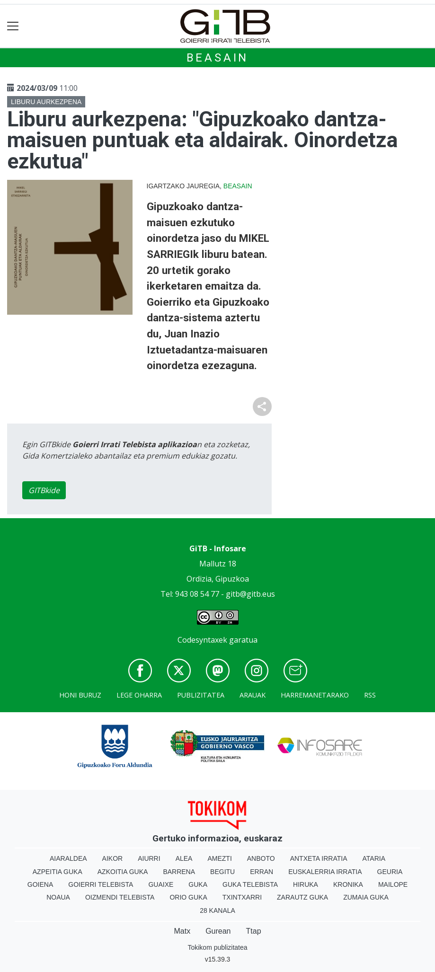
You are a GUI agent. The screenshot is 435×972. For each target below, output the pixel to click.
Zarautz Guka (302, 897)
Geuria (390, 871)
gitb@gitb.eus (250, 594)
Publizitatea (200, 694)
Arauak (253, 694)
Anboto (261, 858)
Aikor (112, 858)
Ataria (374, 858)
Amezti (219, 858)
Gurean (218, 931)
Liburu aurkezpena (46, 102)
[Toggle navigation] (13, 26)
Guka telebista (250, 884)
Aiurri (149, 858)
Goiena (40, 884)
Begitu (222, 871)
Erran (261, 871)
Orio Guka (188, 897)
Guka (197, 884)
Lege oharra (139, 694)
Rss (370, 694)
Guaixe (160, 884)
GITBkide (44, 490)
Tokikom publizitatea (217, 947)
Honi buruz (80, 694)
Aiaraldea (68, 858)
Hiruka (305, 884)
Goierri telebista (100, 884)
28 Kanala (217, 910)
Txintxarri (242, 897)
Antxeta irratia (318, 858)
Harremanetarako (315, 694)
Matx (182, 931)
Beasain (217, 57)
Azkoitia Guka (123, 871)
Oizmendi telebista (120, 897)
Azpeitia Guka (57, 871)
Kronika (348, 884)
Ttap (253, 931)
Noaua (58, 897)
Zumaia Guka (366, 897)
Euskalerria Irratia (325, 871)
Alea (184, 858)
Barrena (179, 871)
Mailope (393, 884)
